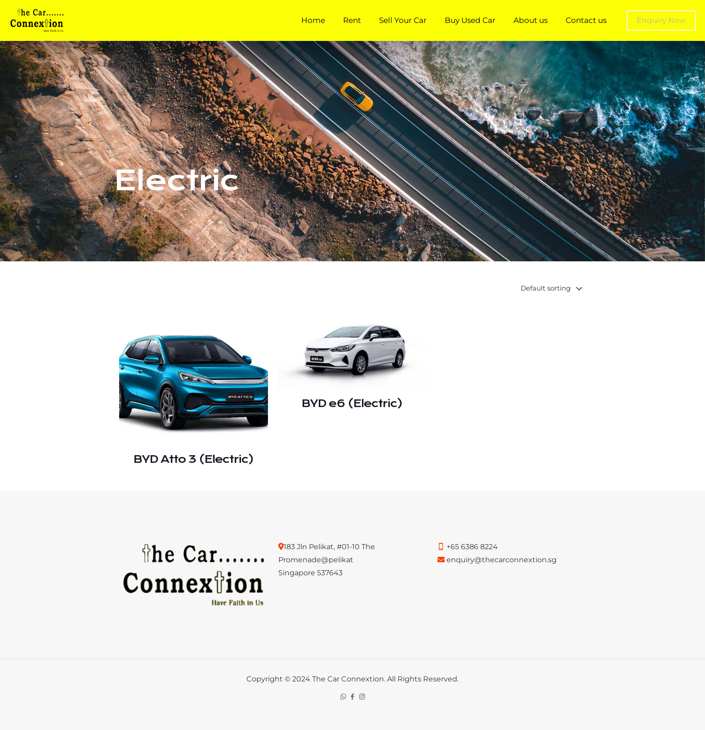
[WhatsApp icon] (343, 696)
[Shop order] (553, 288)
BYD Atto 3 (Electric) (194, 459)
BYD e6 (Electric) (352, 403)
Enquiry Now (661, 20)
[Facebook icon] (352, 696)
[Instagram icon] (362, 696)
